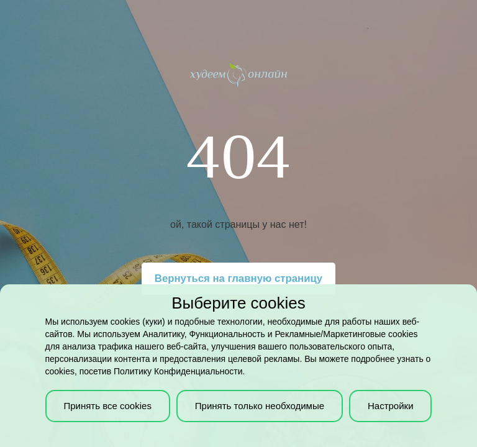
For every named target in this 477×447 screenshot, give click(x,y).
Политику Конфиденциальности (178, 371)
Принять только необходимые (259, 405)
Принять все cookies (107, 405)
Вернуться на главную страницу (238, 278)
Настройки (391, 405)
